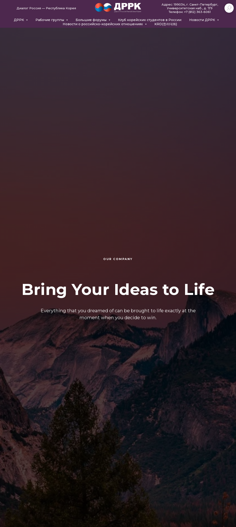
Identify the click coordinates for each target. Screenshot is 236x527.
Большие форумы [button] (91, 20)
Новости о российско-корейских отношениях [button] (103, 24)
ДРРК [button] (19, 20)
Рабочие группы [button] (50, 20)
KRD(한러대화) (165, 24)
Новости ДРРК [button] (202, 20)
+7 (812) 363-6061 (197, 12)
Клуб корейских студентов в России (149, 20)
